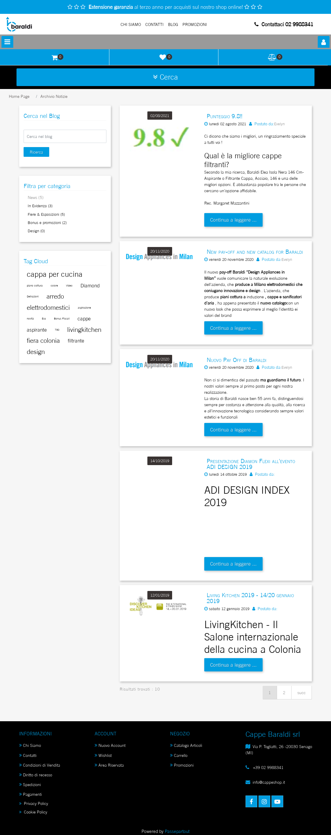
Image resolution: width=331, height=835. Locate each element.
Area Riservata (109, 765)
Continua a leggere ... (233, 220)
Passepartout (177, 831)
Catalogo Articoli (186, 745)
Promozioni (182, 765)
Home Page (19, 96)
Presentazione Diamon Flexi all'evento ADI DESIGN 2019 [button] (251, 463)
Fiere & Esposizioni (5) (46, 214)
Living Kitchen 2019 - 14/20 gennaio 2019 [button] (250, 598)
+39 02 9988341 (268, 767)
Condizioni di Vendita (39, 765)
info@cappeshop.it (269, 782)
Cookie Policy (33, 811)
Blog (173, 24)
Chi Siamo (131, 24)
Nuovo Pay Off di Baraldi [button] (236, 359)
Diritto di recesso (35, 774)
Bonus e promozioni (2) (47, 222)
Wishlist (103, 755)
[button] (324, 42)
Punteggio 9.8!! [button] (224, 116)
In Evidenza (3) (40, 205)
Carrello (178, 755)
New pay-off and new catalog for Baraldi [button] (255, 251)
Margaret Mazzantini (231, 202)
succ (301, 692)
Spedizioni (30, 784)
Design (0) (36, 230)
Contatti (154, 24)
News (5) (36, 197)
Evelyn (279, 123)
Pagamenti (30, 794)
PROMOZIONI (194, 24)
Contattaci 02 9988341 (283, 24)
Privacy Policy (33, 803)
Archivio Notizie (53, 96)
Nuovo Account (110, 745)
